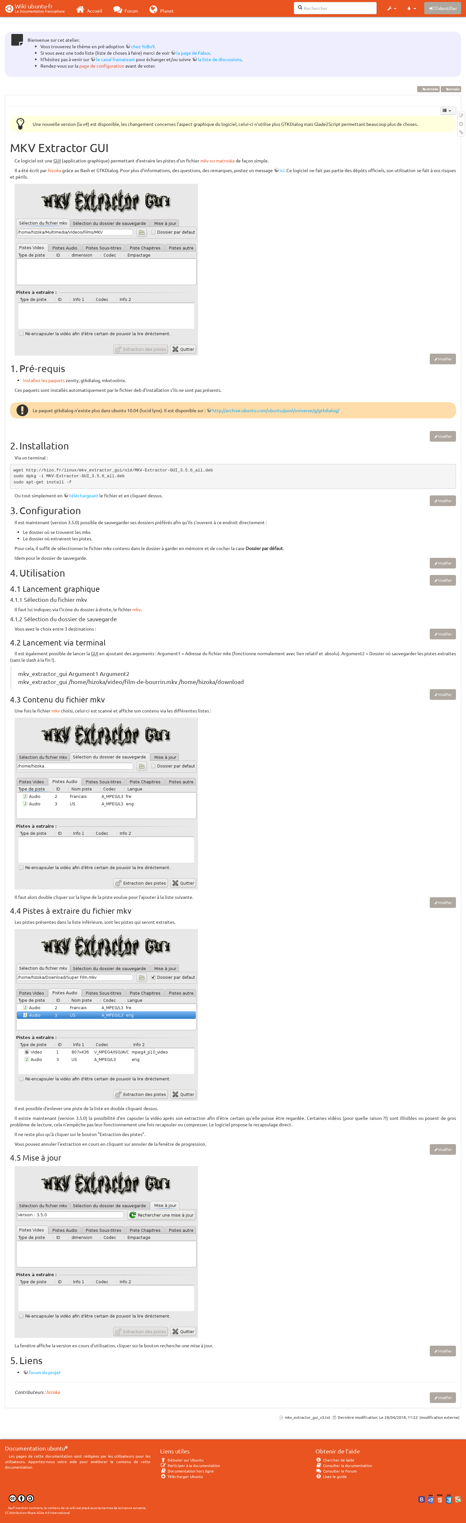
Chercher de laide (335, 1459)
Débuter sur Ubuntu (182, 1459)
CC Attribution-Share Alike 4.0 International (37, 1512)
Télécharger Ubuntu (181, 1476)
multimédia (428, 89)
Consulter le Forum (336, 1470)
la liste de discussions (219, 59)
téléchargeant (83, 495)
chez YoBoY (142, 46)
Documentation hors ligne (187, 1470)
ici (282, 170)
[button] (391, 8)
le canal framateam (115, 59)
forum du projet (45, 1372)
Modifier (445, 358)
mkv (136, 609)
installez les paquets (44, 380)
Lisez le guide (331, 1476)
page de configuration (101, 66)
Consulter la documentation (344, 1465)
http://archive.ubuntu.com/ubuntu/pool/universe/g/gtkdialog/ (275, 410)
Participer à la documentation (190, 1465)
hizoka (54, 170)
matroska (450, 89)
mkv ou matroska (217, 160)
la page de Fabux (193, 53)
